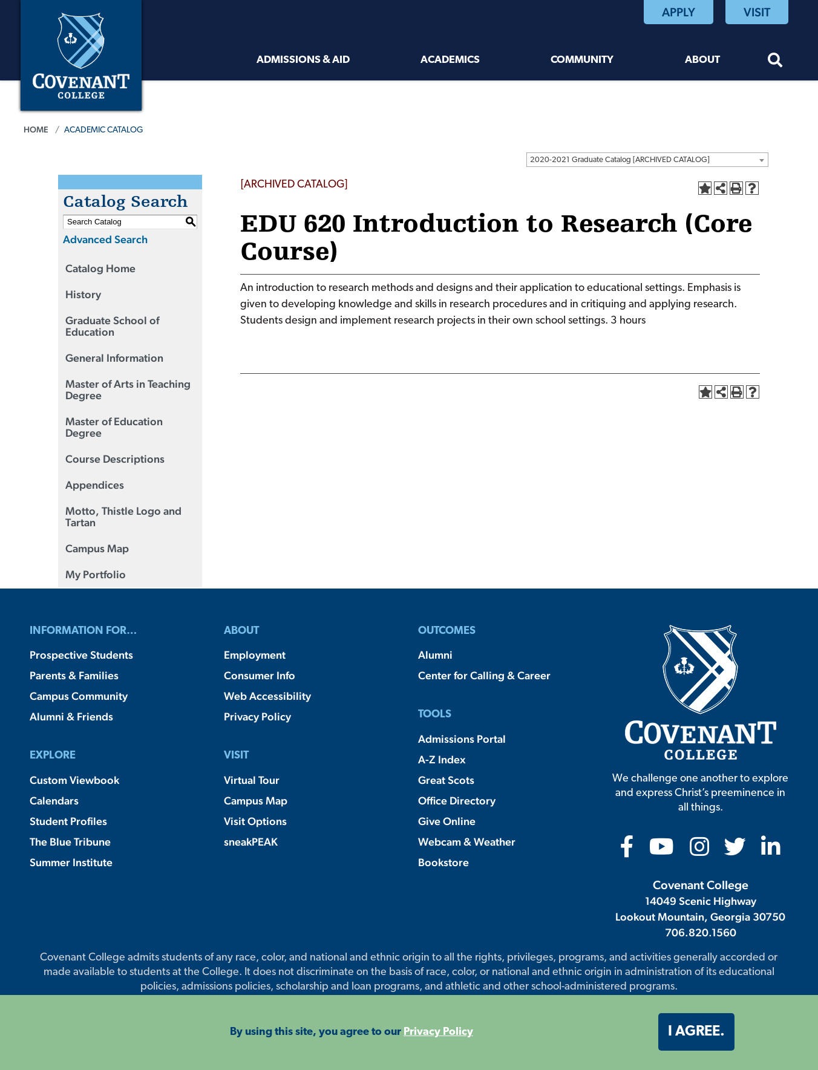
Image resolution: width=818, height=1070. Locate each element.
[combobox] (647, 159)
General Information (114, 357)
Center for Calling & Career (484, 675)
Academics (450, 60)
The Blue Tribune (70, 841)
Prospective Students (81, 654)
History (83, 294)
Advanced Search (105, 239)
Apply (678, 12)
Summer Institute (71, 862)
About (702, 60)
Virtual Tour (252, 780)
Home (36, 129)
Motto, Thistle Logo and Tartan (123, 516)
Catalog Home (100, 268)
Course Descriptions (115, 458)
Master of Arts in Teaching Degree (128, 389)
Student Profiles (68, 821)
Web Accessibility (267, 696)
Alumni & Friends (71, 716)
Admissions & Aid (303, 60)
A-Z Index (441, 759)
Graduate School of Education (112, 326)
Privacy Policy (257, 716)
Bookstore (443, 862)
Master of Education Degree (114, 427)
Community (582, 60)
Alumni (435, 654)
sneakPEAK (251, 841)
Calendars (54, 800)
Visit (757, 12)
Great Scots (446, 780)
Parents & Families (74, 675)
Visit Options (255, 821)
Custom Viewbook (74, 780)
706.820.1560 (700, 932)
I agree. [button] (696, 1032)
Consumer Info (259, 675)
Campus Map (97, 548)
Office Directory (457, 800)
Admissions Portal (462, 738)
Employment (255, 654)
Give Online (447, 821)
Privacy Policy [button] (438, 1032)
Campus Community (79, 696)
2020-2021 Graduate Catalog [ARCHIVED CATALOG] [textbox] (620, 160)
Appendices (94, 484)
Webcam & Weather (466, 841)
